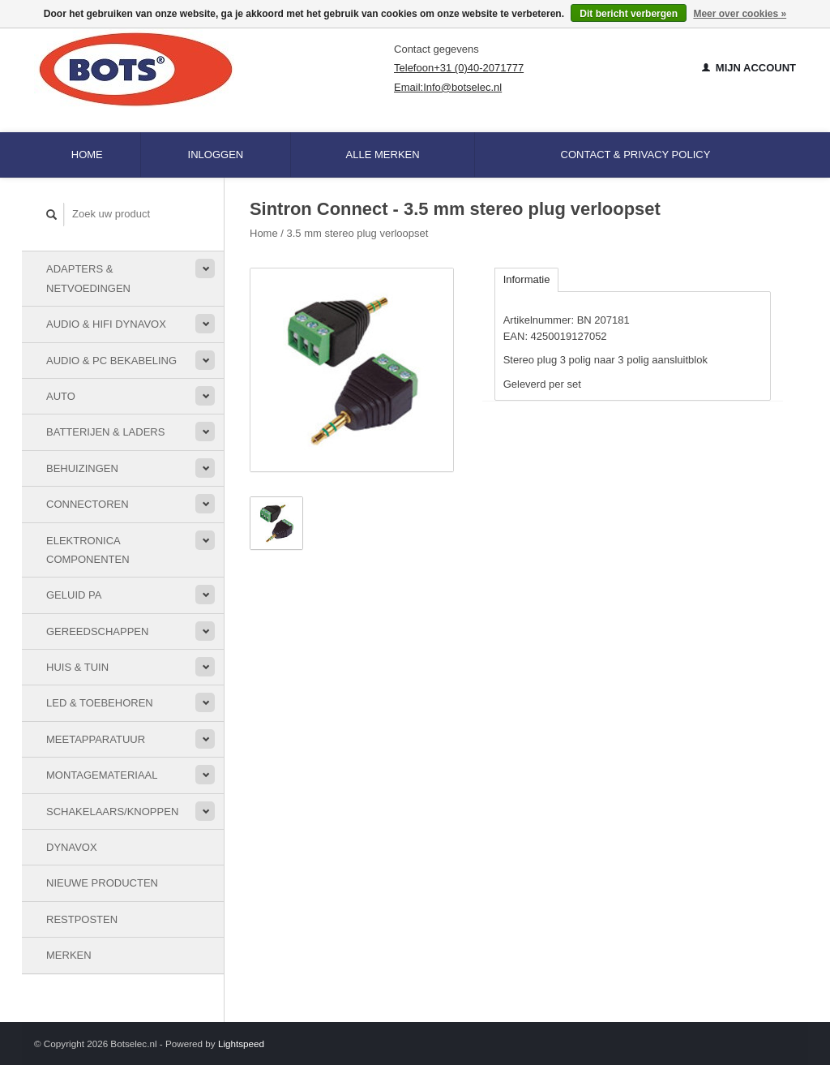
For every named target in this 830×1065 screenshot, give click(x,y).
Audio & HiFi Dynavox (106, 324)
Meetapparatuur (95, 739)
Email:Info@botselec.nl (448, 87)
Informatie (526, 279)
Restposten (82, 919)
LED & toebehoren (99, 703)
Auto (60, 396)
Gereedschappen (97, 631)
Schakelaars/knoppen (112, 811)
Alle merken (383, 154)
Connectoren (87, 504)
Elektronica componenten (88, 550)
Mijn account (749, 68)
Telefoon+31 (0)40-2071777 (459, 68)
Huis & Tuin (77, 667)
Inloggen (216, 154)
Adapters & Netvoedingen (88, 278)
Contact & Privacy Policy (636, 154)
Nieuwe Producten (102, 883)
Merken (69, 955)
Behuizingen (82, 468)
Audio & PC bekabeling (111, 360)
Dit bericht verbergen (629, 13)
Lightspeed (241, 1043)
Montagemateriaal (101, 775)
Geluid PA (73, 595)
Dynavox (71, 847)
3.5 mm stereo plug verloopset (358, 233)
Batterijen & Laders (105, 432)
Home (87, 154)
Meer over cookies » (739, 13)
